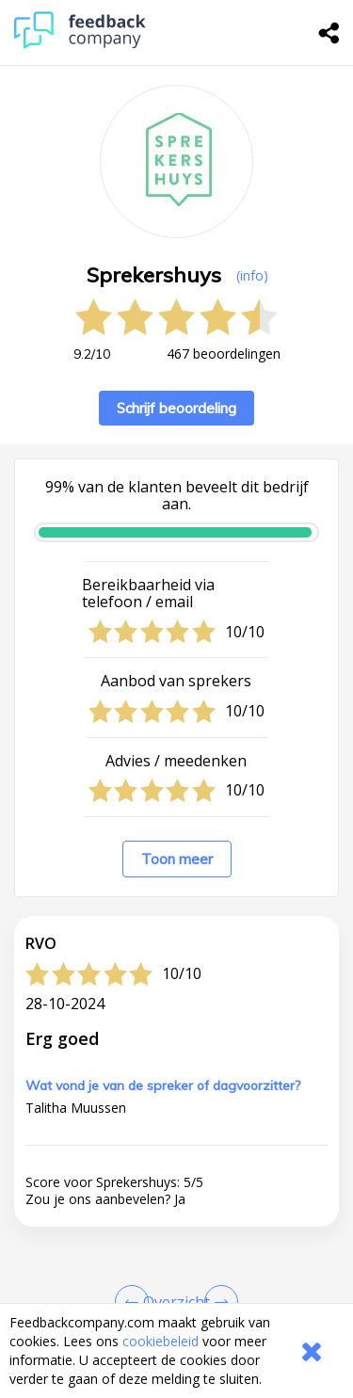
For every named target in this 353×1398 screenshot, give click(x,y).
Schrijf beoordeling (176, 408)
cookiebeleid (160, 1341)
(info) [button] (252, 275)
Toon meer (177, 859)
